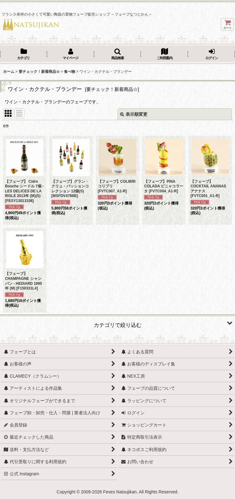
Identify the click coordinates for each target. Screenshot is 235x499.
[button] (117, 54)
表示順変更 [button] (133, 114)
